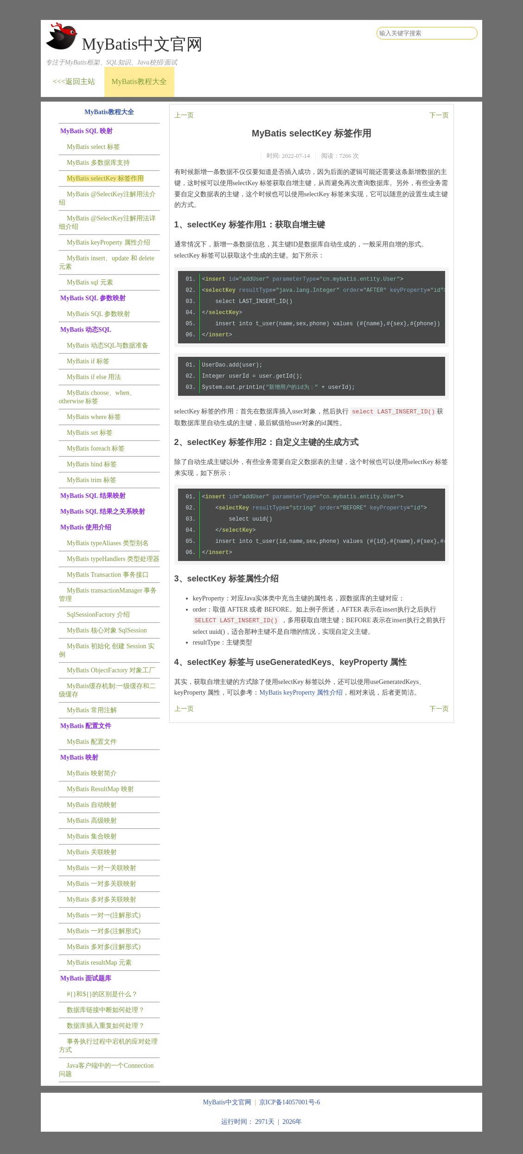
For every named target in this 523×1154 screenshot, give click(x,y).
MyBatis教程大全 (139, 81)
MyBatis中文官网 (142, 44)
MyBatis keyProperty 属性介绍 (301, 692)
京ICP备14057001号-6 (289, 1102)
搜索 (470, 33)
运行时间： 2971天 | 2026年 (261, 1121)
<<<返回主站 (74, 81)
